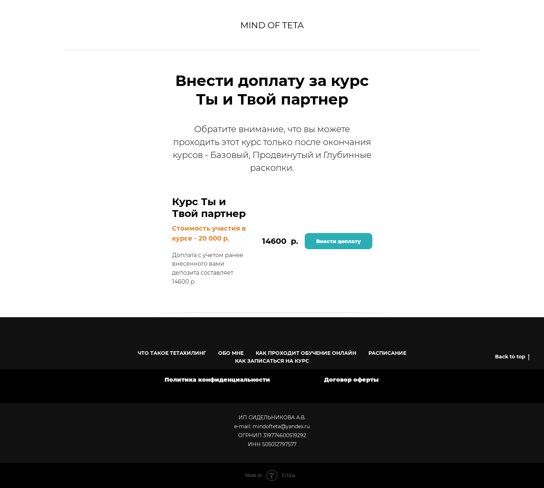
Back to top (512, 356)
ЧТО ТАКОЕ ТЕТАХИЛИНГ (172, 353)
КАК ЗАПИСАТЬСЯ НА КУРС (272, 361)
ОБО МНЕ (231, 353)
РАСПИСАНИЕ (387, 353)
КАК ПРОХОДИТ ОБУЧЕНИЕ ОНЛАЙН (306, 353)
